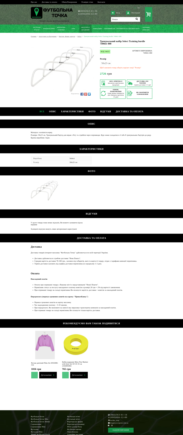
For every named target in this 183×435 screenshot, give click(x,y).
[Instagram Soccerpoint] (112, 425)
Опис (52, 111)
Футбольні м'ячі (73, 417)
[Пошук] (125, 19)
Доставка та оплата (49, 2)
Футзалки (34, 429)
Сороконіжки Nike (38, 427)
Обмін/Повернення (69, 2)
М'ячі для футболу (74, 427)
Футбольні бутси (37, 417)
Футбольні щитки (74, 429)
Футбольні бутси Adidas (40, 422)
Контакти (101, 2)
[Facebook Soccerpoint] (109, 425)
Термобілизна (72, 432)
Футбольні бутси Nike (39, 419)
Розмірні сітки (87, 2)
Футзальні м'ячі (73, 419)
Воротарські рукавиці (76, 424)
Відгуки (106, 111)
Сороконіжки (36, 424)
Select (72, 158)
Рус (139, 8)
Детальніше (46, 375)
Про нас (34, 2)
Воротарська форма (75, 422)
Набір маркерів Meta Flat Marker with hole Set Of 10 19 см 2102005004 (75, 364)
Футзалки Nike (37, 432)
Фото (92, 111)
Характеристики (72, 111)
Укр (135, 8)
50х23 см (106, 63)
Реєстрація (133, 13)
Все (41, 111)
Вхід (115, 13)
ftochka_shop (114, 420)
